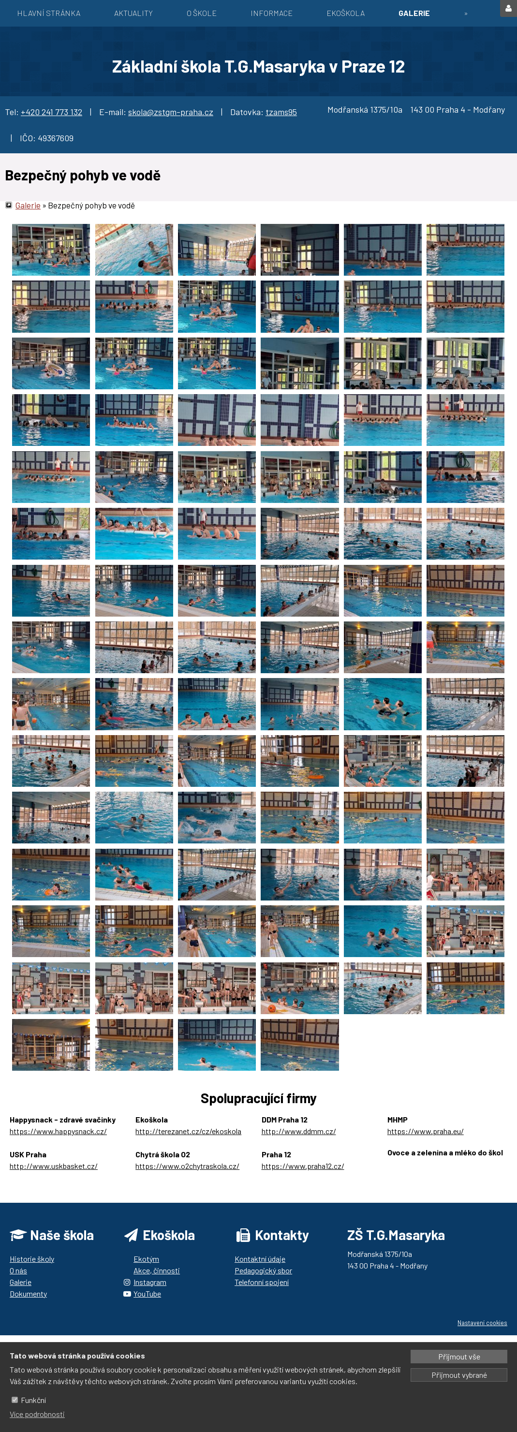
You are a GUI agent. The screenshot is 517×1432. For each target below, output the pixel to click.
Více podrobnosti (37, 1413)
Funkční (33, 1399)
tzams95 (281, 111)
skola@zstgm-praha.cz (170, 111)
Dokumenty (28, 1293)
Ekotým (146, 1258)
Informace (272, 12)
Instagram (149, 1281)
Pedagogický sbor (263, 1270)
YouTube (147, 1293)
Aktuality (133, 12)
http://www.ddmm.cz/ (299, 1131)
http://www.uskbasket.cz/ (54, 1165)
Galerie (414, 12)
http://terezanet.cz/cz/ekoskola (188, 1131)
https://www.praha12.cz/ (303, 1165)
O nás (18, 1270)
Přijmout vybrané (459, 1374)
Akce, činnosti (156, 1270)
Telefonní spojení (262, 1281)
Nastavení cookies (482, 1323)
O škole (202, 12)
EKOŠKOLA (345, 12)
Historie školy (32, 1258)
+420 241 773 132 (51, 111)
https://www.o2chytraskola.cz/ (187, 1165)
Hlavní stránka (48, 12)
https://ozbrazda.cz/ (421, 1163)
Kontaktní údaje (260, 1258)
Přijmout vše (459, 1356)
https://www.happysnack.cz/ (58, 1131)
